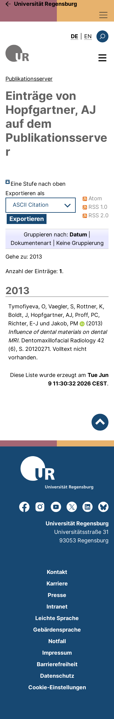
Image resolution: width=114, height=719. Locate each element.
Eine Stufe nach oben (38, 184)
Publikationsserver (29, 79)
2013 (35, 256)
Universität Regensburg (45, 4)
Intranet (57, 606)
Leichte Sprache (57, 618)
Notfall (57, 641)
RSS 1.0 (97, 207)
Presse (57, 595)
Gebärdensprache (57, 629)
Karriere (57, 583)
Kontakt (57, 572)
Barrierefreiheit (57, 664)
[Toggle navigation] (103, 15)
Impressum (57, 652)
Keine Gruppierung (80, 243)
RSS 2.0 (98, 215)
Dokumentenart (31, 243)
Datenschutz (57, 676)
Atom (95, 198)
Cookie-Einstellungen (57, 687)
